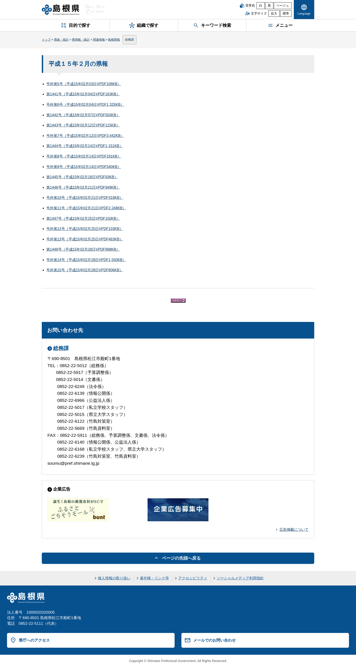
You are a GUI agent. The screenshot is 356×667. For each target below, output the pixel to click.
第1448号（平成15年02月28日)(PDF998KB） (83, 249)
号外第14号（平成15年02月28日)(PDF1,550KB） (86, 260)
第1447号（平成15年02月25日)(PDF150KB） (83, 218)
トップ (46, 39)
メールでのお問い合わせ (214, 640)
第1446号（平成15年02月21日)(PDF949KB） (83, 187)
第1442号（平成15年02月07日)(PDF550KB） (83, 115)
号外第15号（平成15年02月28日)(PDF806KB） (84, 270)
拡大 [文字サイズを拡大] (274, 13)
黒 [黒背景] (269, 5)
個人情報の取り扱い (114, 578)
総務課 (129, 39)
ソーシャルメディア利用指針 (240, 578)
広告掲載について (294, 529)
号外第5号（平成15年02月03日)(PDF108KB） (83, 84)
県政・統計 (61, 39)
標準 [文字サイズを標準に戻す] (286, 13)
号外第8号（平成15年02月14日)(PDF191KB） (83, 156)
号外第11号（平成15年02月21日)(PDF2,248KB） (86, 208)
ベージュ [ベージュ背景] (282, 5)
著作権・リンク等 (154, 578)
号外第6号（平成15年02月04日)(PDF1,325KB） (85, 104)
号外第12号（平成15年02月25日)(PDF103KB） (84, 229)
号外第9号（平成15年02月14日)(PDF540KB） (83, 167)
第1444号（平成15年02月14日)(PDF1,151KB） (84, 146)
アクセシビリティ (192, 578)
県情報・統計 (81, 39)
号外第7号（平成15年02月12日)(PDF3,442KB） (85, 136)
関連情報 (99, 39)
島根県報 (114, 39)
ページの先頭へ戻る (181, 558)
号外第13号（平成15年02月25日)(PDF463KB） (84, 239)
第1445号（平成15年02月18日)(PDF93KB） (82, 177)
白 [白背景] (260, 5)
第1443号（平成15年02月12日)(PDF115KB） (83, 125)
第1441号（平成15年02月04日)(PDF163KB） (83, 94)
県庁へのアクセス (34, 640)
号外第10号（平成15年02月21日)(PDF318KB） (84, 198)
